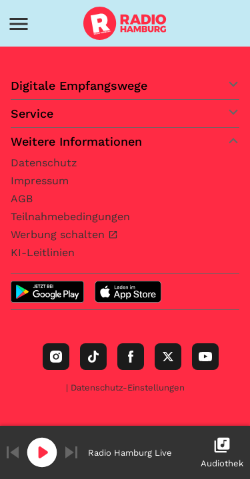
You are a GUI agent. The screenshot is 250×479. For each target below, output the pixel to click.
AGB (22, 198)
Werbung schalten (59, 234)
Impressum (40, 180)
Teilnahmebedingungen (70, 216)
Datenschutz (44, 162)
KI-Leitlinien (43, 252)
